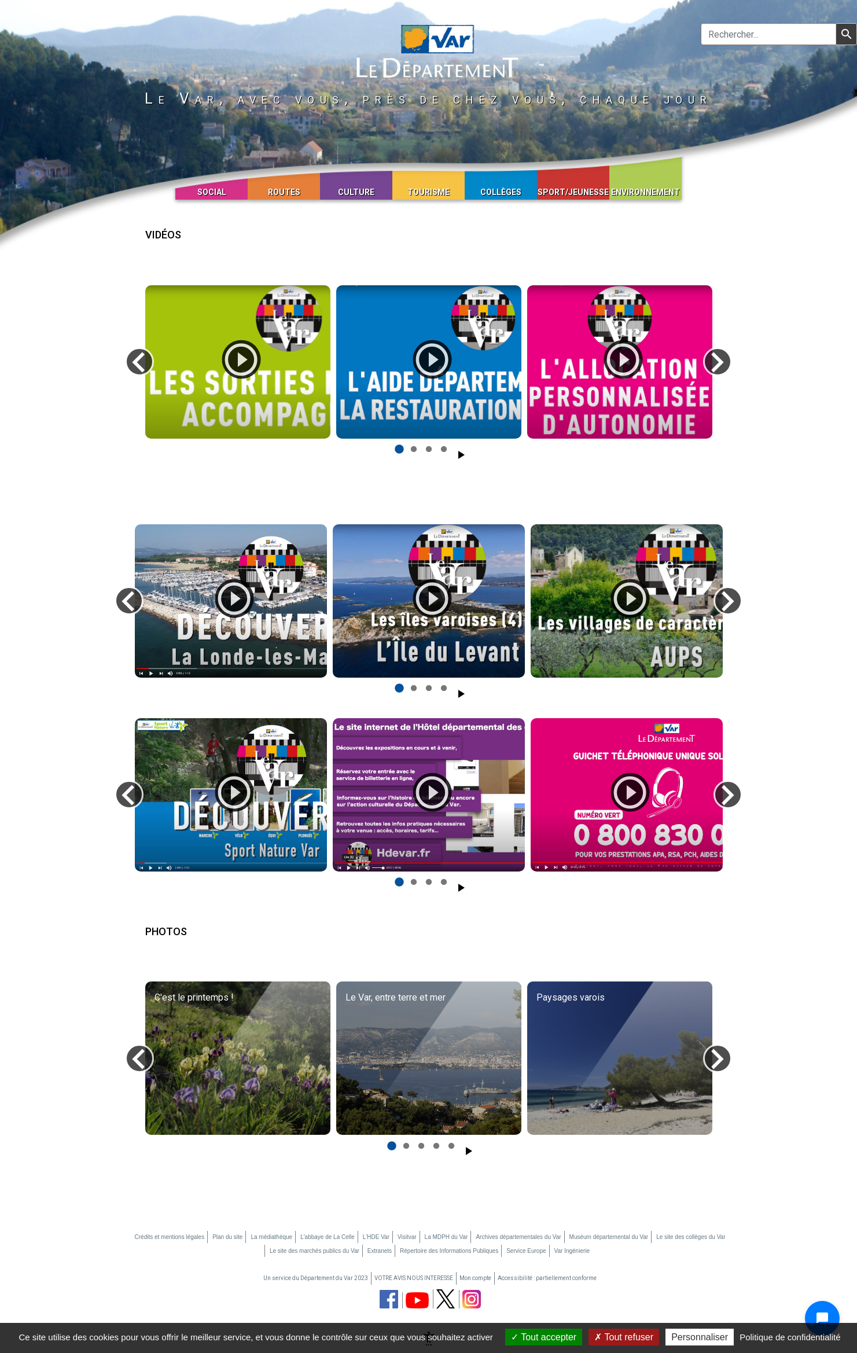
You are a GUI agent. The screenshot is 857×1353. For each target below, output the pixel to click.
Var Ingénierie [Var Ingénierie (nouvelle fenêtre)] (572, 1251)
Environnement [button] (645, 192)
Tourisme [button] (428, 192)
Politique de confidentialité (790, 1337)
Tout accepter (543, 1337)
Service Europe (526, 1251)
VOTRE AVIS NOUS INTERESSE (413, 1278)
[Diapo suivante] (717, 361)
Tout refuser (623, 1337)
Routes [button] (284, 192)
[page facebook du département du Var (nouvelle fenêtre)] (389, 1299)
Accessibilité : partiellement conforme (547, 1278)
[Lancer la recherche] (846, 34)
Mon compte (475, 1278)
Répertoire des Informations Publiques (449, 1251)
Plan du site (227, 1237)
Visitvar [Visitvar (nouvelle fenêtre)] (407, 1237)
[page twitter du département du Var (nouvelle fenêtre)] (445, 1298)
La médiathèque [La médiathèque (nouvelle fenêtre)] (271, 1237)
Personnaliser (699, 1337)
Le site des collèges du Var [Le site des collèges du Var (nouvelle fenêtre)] (690, 1237)
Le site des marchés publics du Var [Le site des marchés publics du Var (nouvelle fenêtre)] (314, 1251)
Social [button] (211, 192)
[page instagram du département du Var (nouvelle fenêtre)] (471, 1299)
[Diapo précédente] (139, 361)
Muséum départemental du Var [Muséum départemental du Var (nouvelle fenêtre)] (609, 1237)
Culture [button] (356, 192)
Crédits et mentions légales (170, 1237)
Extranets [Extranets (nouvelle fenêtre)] (379, 1251)
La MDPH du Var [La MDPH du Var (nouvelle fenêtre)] (446, 1237)
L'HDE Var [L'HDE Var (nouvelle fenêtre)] (376, 1237)
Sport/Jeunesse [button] (573, 192)
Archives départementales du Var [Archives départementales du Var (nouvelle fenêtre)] (518, 1237)
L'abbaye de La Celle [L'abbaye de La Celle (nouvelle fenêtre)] (327, 1237)
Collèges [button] (500, 192)
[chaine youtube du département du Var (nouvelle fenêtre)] (417, 1300)
